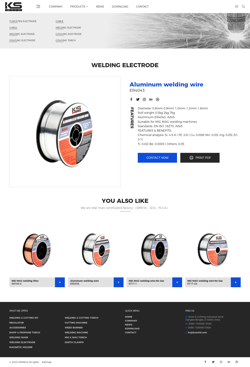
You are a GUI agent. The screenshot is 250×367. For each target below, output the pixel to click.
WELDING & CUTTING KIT (23, 317)
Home (128, 316)
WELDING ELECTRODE (22, 34)
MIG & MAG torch (76, 337)
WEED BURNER (74, 327)
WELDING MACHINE (76, 332)
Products (79, 6)
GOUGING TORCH (66, 40)
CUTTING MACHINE (76, 322)
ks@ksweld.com (197, 332)
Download (120, 6)
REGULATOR (16, 322)
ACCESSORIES (17, 327)
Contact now (157, 157)
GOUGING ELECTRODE (22, 40)
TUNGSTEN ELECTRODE (22, 21)
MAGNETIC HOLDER (20, 347)
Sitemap (46, 362)
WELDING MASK (18, 337)
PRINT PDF (200, 158)
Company (55, 6)
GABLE (13, 27)
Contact (142, 6)
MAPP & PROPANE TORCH (24, 332)
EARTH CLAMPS (74, 342)
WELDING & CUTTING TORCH (81, 317)
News (100, 6)
